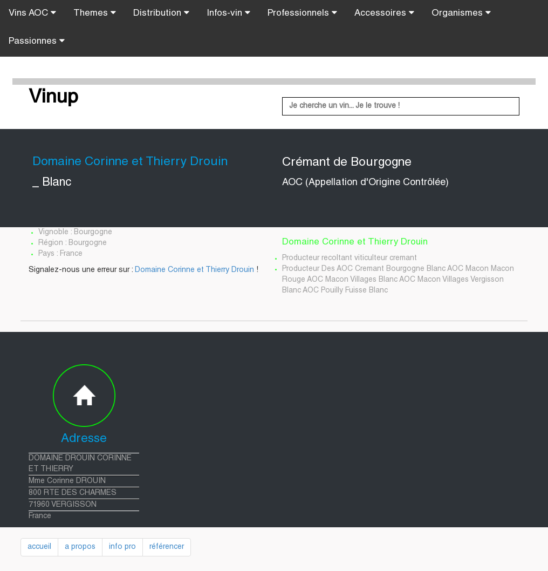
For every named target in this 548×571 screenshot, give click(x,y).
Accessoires (384, 13)
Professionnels (302, 13)
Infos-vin (228, 13)
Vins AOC (32, 13)
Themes (94, 13)
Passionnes (37, 41)
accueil (39, 547)
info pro (122, 547)
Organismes (461, 13)
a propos (80, 547)
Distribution (161, 13)
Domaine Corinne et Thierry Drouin (194, 270)
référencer (166, 547)
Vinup (53, 98)
